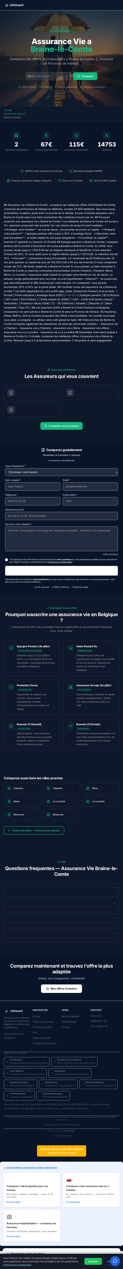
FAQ (35, 1032)
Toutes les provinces (43, 1021)
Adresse (14, 509)
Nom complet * (13, 480)
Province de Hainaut (14, 113)
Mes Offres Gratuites (61, 988)
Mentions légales (70, 1016)
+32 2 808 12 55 (99, 1026)
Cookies (66, 1027)
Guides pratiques (41, 1038)
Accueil (8, 110)
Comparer (85, 76)
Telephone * (11, 494)
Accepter (93, 1261)
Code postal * (70, 494)
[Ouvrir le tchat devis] (115, 1261)
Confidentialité (69, 1021)
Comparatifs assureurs (44, 1043)
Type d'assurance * (15, 466)
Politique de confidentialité (17, 1264)
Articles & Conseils (42, 1027)
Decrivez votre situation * (18, 524)
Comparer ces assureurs (61, 425)
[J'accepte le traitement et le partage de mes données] (6, 559)
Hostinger (69, 1130)
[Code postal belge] (48, 76)
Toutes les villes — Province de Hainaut (34, 830)
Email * (66, 480)
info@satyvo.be (98, 1020)
